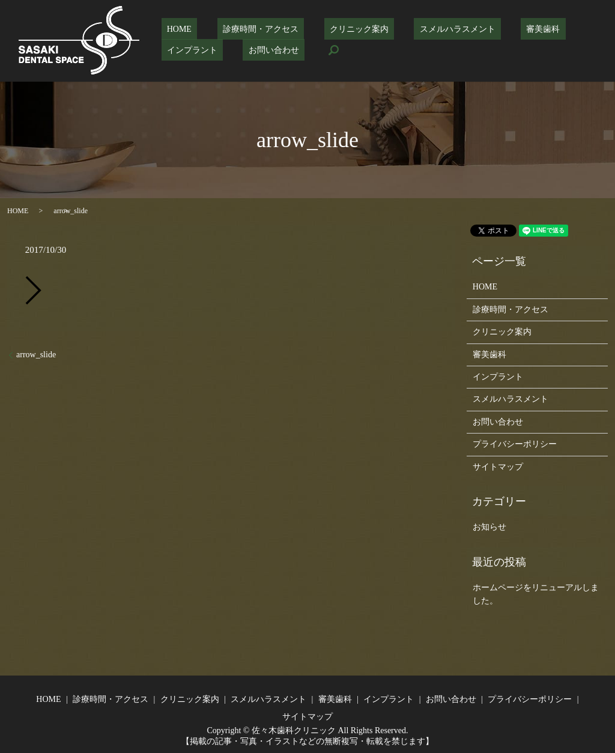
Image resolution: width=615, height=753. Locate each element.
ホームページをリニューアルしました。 (536, 594)
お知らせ (489, 526)
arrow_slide (36, 354)
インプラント (556, 29)
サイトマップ (498, 466)
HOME (174, 29)
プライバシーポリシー (515, 444)
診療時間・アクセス (244, 29)
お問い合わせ (187, 49)
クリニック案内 (331, 29)
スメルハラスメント (419, 29)
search (241, 50)
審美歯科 (493, 29)
